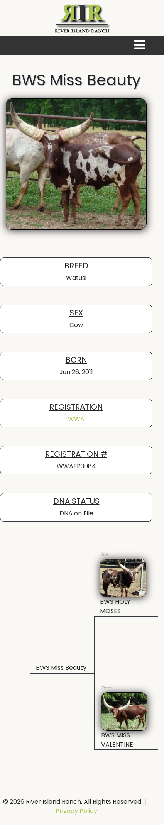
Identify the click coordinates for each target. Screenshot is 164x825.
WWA (76, 419)
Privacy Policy (76, 810)
